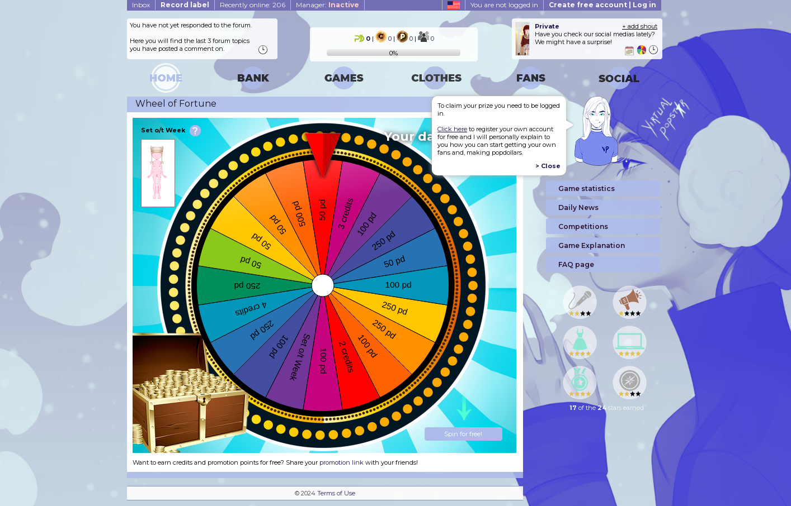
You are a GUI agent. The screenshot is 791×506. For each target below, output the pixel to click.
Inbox (141, 5)
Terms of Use (336, 493)
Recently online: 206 (252, 5)
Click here (452, 129)
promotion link (341, 462)
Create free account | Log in (602, 5)
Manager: (327, 5)
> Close (548, 166)
